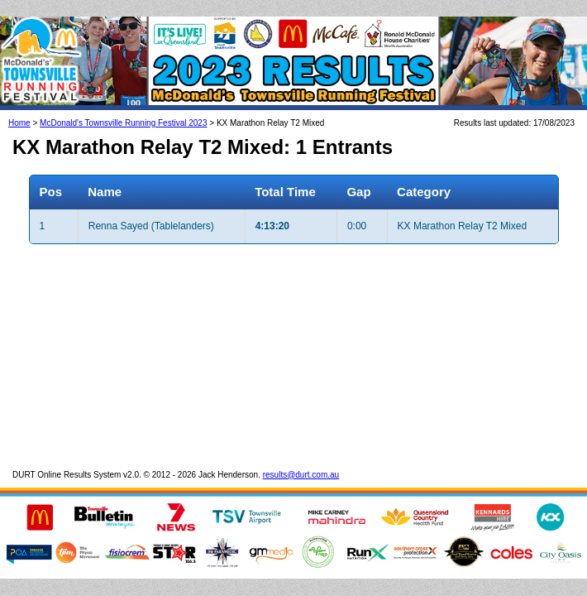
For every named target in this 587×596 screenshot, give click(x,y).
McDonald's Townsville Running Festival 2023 (123, 106)
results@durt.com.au (301, 458)
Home (19, 106)
